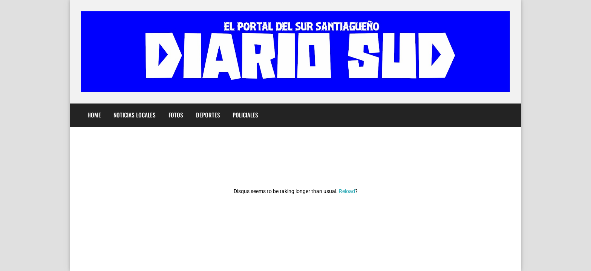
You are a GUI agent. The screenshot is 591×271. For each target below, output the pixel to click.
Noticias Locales (134, 115)
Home (94, 115)
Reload (347, 191)
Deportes (208, 115)
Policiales (245, 115)
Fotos (175, 115)
